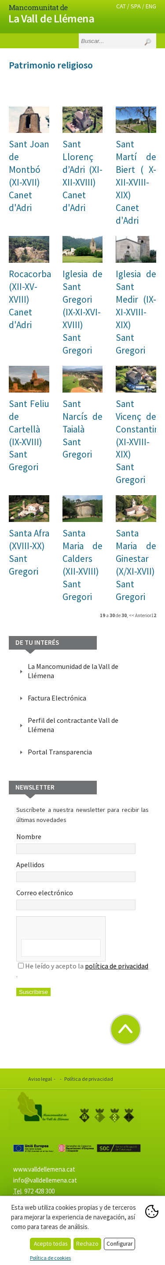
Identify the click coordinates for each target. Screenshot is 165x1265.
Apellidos (76, 871)
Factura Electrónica (57, 697)
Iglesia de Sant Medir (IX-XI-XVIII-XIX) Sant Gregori (136, 312)
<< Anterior (140, 615)
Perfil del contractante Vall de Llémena (73, 725)
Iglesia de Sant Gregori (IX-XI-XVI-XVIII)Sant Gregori (82, 312)
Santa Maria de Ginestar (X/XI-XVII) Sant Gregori (136, 565)
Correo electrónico (76, 899)
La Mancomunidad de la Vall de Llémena (73, 671)
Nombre (76, 843)
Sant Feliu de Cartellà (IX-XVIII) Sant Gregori (29, 435)
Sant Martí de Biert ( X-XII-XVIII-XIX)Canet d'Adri (136, 182)
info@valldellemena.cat (45, 1180)
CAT (121, 6)
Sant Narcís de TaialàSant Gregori (82, 429)
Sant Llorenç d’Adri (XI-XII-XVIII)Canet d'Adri (82, 176)
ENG (151, 6)
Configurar (119, 1243)
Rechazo (87, 1243)
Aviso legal (40, 1079)
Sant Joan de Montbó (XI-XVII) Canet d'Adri (29, 176)
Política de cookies (50, 1258)
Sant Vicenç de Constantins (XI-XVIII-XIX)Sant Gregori (139, 442)
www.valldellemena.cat (44, 1169)
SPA (136, 6)
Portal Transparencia (60, 751)
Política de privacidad (88, 1079)
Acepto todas (50, 1243)
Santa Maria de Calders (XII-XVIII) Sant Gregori (82, 565)
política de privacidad (116, 965)
